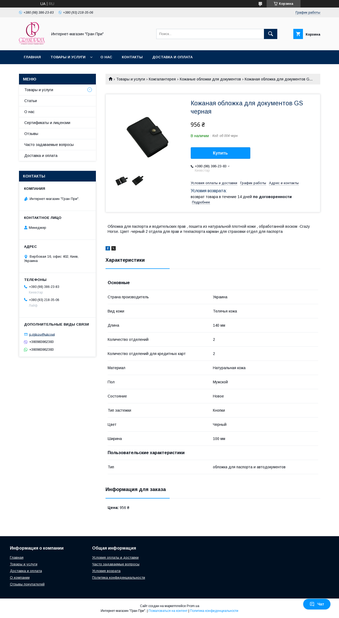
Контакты (132, 57)
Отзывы (31, 134)
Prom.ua (193, 606)
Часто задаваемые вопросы (49, 144)
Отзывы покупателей (27, 584)
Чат (317, 604)
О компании (20, 577)
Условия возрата (106, 571)
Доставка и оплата (172, 57)
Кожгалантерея (162, 79)
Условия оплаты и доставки (115, 557)
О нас (106, 57)
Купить (220, 153)
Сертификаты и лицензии (47, 123)
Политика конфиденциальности (118, 577)
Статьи (30, 101)
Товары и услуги (67, 57)
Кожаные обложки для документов (210, 79)
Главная (32, 57)
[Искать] (270, 34)
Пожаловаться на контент (168, 611)
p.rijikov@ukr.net (42, 334)
